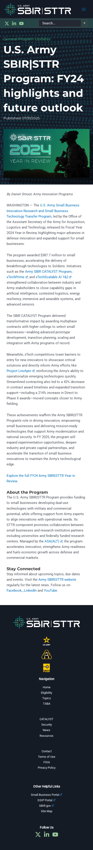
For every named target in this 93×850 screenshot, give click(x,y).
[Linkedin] (14, 23)
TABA (46, 703)
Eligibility (46, 692)
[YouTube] (21, 23)
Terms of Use (46, 756)
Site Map (46, 811)
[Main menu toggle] (83, 9)
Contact (47, 751)
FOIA (46, 762)
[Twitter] (7, 23)
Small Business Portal (46, 794)
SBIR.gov (46, 805)
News (46, 730)
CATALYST (46, 719)
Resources (46, 735)
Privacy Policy (46, 767)
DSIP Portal (46, 800)
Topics (46, 698)
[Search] (84, 23)
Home (46, 687)
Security (46, 724)
